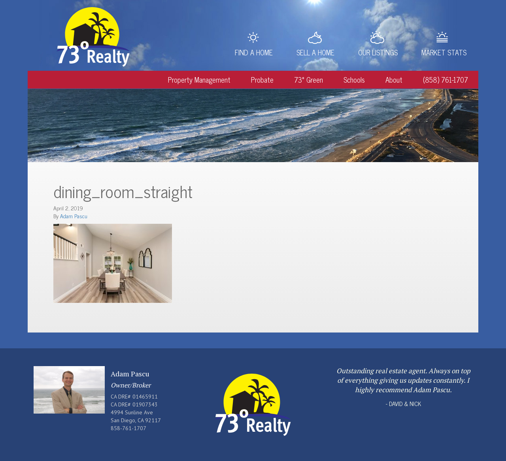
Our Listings (378, 52)
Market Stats (443, 52)
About (393, 79)
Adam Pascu (73, 215)
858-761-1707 (128, 428)
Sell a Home (315, 52)
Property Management (199, 79)
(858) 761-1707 (445, 79)
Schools (354, 79)
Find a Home (254, 52)
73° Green (308, 79)
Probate (262, 79)
